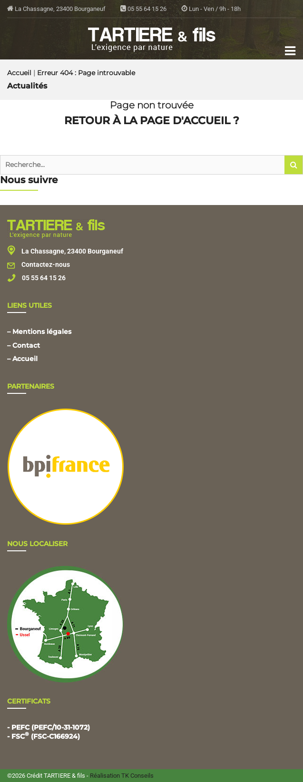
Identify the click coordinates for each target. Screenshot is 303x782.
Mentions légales (41, 331)
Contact (26, 345)
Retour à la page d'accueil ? (151, 120)
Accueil (19, 72)
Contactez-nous (38, 264)
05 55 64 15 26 (143, 8)
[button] (293, 165)
